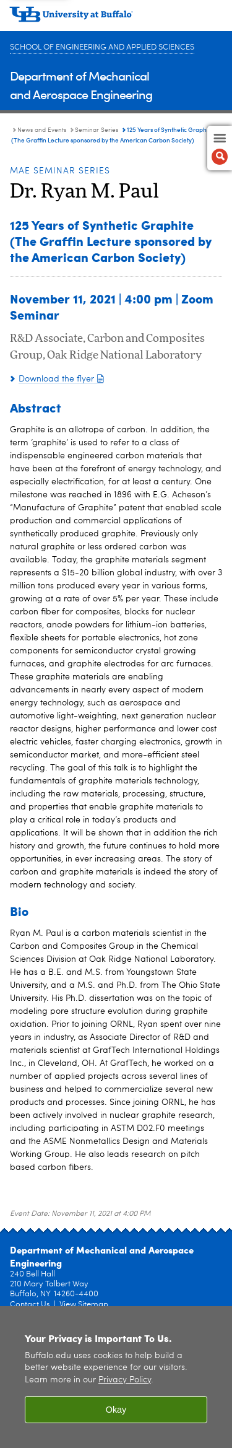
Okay (116, 1410)
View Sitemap (83, 1305)
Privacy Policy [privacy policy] (124, 1380)
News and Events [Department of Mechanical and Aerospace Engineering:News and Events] (41, 130)
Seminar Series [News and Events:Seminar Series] (96, 130)
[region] (116, 1377)
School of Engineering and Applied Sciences (102, 47)
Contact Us (30, 1305)
